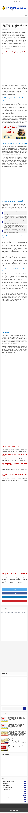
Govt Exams (5, 791)
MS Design (16, 810)
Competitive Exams (7, 787)
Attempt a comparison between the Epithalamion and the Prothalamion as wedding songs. (16, 718)
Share (14, 593)
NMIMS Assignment (7, 797)
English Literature (7, 789)
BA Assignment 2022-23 (8, 781)
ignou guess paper (7, 800)
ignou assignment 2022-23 (9, 799)
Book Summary (6, 785)
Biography (5, 783)
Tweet (14, 589)
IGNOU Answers (6, 795)
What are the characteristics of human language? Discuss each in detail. (17, 746)
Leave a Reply (12, 29)
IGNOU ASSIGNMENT (7, 793)
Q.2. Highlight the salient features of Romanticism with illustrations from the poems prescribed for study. (17, 725)
